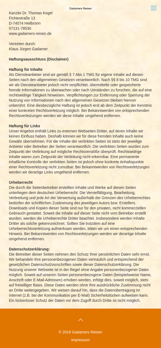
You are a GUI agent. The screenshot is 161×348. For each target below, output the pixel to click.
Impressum (80, 340)
